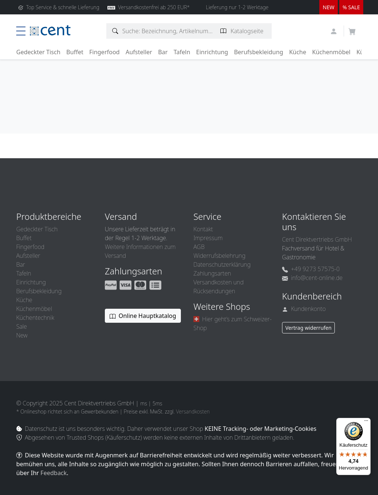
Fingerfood (104, 52)
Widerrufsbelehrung (219, 256)
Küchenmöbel (331, 52)
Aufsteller (139, 52)
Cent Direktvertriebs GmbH (317, 239)
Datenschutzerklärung (222, 264)
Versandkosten (193, 411)
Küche (297, 52)
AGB (199, 247)
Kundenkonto (304, 309)
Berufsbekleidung (258, 52)
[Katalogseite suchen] (223, 31)
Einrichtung (212, 52)
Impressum (208, 238)
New (21, 335)
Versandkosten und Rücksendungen (218, 286)
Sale (21, 326)
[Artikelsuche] (115, 31)
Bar (163, 52)
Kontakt (203, 229)
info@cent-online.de (312, 278)
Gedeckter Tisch (38, 52)
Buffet (74, 52)
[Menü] (366, 422)
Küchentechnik (35, 318)
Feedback (54, 473)
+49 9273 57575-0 (311, 269)
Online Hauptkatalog (143, 316)
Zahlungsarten (212, 273)
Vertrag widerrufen (308, 327)
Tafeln (181, 52)
